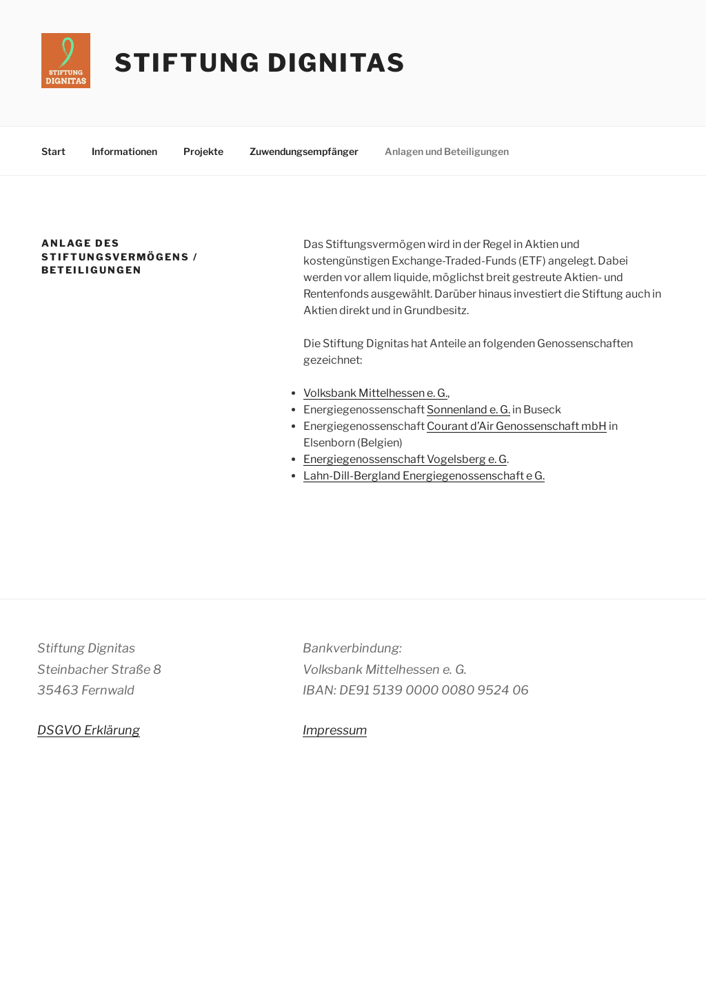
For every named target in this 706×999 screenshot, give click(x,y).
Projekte (203, 151)
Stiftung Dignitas (260, 63)
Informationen (124, 151)
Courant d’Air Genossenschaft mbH (517, 426)
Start (53, 151)
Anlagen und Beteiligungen (447, 151)
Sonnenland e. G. (468, 409)
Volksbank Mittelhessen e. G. (375, 393)
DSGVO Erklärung (88, 730)
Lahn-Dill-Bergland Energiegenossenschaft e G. (424, 475)
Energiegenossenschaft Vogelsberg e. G (405, 459)
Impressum (335, 730)
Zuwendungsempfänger (304, 151)
